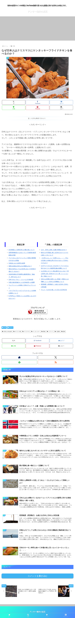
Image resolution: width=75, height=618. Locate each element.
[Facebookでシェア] (37, 102)
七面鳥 (57, 331)
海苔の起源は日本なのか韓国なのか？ (20, 266)
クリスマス (26, 331)
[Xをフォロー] (55, 357)
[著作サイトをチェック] (19, 357)
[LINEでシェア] (13, 107)
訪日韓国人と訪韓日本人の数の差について (22, 249)
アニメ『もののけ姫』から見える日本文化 (54, 289)
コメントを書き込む (38, 576)
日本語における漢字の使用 (17, 263)
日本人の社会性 (7, 331)
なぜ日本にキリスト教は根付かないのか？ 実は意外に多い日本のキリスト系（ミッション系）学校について (55, 273)
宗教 (4, 327)
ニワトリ (50, 331)
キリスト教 (17, 331)
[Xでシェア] (13, 102)
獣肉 (63, 331)
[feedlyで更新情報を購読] (19, 362)
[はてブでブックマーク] (61, 102)
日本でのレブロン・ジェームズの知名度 (21, 279)
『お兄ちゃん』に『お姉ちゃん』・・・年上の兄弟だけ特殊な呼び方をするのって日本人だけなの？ (54, 260)
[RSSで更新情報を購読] (55, 362)
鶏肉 (43, 331)
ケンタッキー (35, 331)
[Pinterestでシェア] (37, 107)
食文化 (10, 327)
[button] (61, 107)
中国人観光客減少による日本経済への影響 (22, 282)
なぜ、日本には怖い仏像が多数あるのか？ (54, 249)
